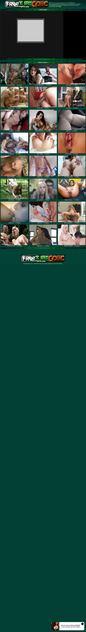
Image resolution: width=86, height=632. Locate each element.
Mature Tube (52, 4)
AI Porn (66, 4)
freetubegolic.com (28, 263)
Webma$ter (59, 263)
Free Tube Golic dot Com (60, 3)
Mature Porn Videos (59, 4)
